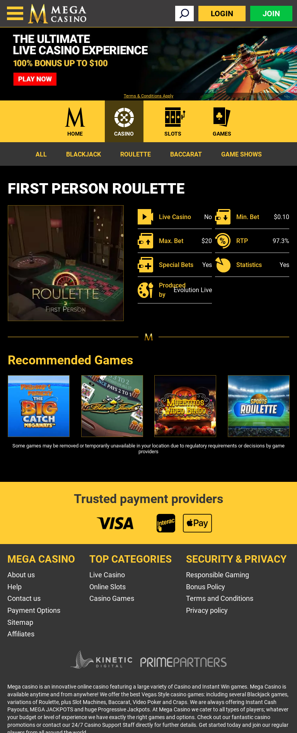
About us (21, 575)
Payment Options (33, 610)
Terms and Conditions (219, 598)
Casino (124, 134)
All (41, 154)
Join (271, 13)
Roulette (135, 154)
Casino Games (111, 598)
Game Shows (241, 154)
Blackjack (83, 154)
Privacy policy (207, 610)
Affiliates (20, 634)
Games (222, 134)
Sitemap (20, 622)
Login (222, 13)
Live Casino (107, 575)
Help (14, 587)
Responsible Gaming (217, 575)
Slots (172, 134)
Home (75, 134)
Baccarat (186, 154)
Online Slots (107, 587)
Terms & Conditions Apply (148, 96)
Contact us (24, 598)
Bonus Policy (205, 587)
